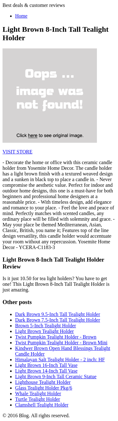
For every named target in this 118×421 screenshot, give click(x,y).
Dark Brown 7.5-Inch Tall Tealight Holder (57, 320)
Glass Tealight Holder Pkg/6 (43, 388)
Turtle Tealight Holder (37, 399)
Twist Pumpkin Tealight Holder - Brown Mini (61, 342)
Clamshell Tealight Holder (41, 404)
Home (21, 16)
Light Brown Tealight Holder (44, 331)
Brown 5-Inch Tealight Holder (45, 325)
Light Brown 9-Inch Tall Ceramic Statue (56, 376)
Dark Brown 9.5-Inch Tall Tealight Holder (57, 314)
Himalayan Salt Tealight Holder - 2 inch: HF (60, 359)
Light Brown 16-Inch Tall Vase (46, 365)
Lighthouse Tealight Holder (42, 382)
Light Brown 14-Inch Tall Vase (46, 371)
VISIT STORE (17, 151)
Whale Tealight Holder (38, 393)
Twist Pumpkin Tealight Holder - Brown (55, 337)
